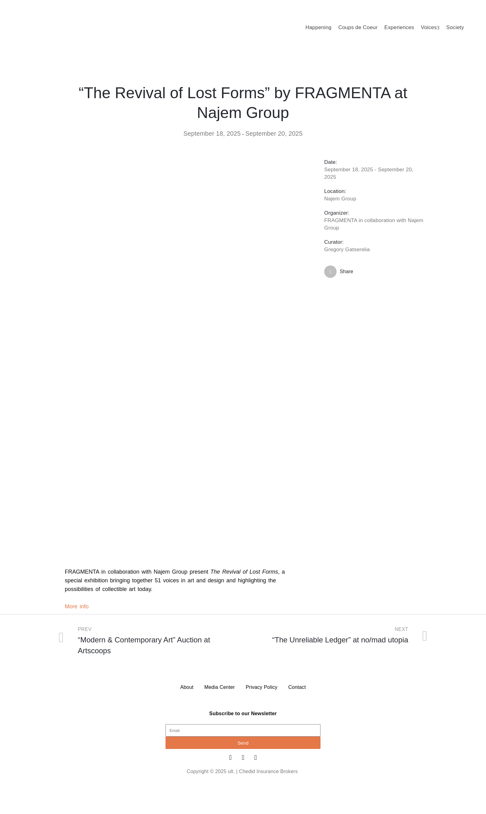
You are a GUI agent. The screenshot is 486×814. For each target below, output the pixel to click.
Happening (318, 27)
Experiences (399, 27)
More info (77, 606)
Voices (430, 27)
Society (455, 27)
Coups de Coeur (358, 27)
